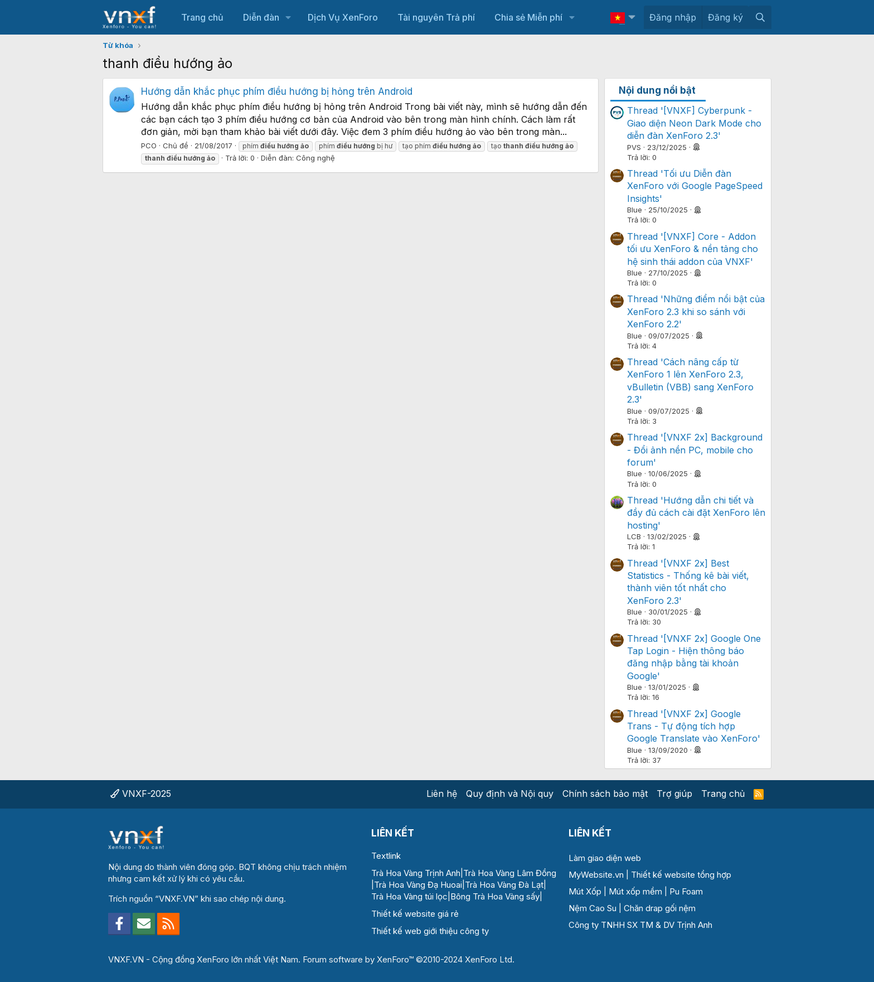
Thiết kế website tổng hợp (681, 874)
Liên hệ (441, 793)
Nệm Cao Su (592, 908)
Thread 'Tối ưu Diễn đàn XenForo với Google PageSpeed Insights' (695, 186)
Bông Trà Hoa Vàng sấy (495, 896)
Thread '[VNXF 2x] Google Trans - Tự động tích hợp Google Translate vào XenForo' (693, 726)
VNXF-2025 (140, 793)
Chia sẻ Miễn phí (528, 17)
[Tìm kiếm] (760, 17)
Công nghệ (315, 157)
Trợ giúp (674, 793)
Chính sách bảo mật (605, 793)
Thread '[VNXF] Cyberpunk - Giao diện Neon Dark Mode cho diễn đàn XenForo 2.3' (694, 123)
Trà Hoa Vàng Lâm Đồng (509, 873)
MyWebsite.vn (596, 874)
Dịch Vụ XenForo (343, 17)
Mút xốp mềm (635, 891)
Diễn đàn (261, 17)
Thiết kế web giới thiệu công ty (430, 931)
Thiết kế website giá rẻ (415, 913)
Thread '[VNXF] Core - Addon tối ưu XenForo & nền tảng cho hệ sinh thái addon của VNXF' (692, 249)
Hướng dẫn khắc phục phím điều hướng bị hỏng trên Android (276, 91)
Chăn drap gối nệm (660, 908)
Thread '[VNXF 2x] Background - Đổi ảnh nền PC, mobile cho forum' (695, 450)
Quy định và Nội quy (509, 793)
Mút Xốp (585, 891)
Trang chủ (202, 17)
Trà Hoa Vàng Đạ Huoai (418, 884)
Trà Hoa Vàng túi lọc (409, 896)
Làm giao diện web (605, 858)
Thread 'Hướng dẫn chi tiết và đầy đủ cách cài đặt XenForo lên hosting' (696, 513)
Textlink (386, 855)
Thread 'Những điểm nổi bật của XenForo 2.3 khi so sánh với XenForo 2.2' (696, 311)
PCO (149, 145)
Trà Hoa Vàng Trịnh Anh (415, 873)
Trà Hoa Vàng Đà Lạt (504, 884)
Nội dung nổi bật (657, 90)
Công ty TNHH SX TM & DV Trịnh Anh (640, 925)
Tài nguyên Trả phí (436, 17)
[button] (288, 17)
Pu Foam (686, 891)
